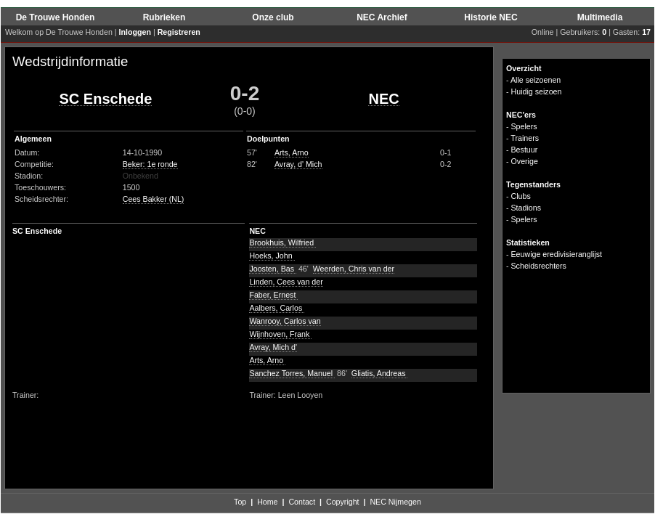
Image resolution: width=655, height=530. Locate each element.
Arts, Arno (291, 152)
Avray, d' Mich (298, 164)
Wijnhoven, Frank (280, 334)
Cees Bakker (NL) (153, 199)
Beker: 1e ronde (150, 164)
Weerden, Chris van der (353, 268)
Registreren (179, 32)
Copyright (342, 501)
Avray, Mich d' (273, 347)
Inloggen (135, 32)
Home (267, 501)
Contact (301, 501)
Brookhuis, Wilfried (282, 242)
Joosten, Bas (272, 268)
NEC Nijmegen (395, 501)
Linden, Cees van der (285, 281)
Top (240, 501)
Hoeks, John (271, 255)
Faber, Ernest (273, 294)
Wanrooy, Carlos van (284, 321)
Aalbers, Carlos (276, 307)
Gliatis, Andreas (379, 373)
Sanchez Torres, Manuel (292, 373)
